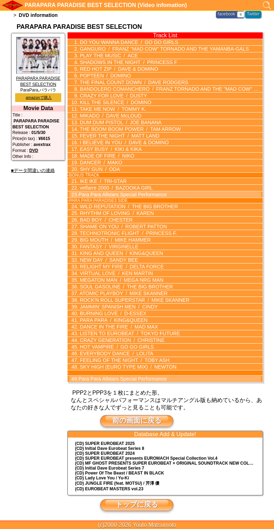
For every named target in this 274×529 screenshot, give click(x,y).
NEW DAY (107, 260)
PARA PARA (112, 320)
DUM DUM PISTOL (119, 122)
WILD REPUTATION (127, 206)
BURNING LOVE (111, 313)
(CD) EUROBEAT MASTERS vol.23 (109, 488)
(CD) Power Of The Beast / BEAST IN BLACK (119, 473)
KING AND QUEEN (119, 253)
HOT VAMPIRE (115, 347)
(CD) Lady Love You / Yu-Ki (102, 478)
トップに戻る (137, 504)
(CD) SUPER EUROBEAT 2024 (105, 453)
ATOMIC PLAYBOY (121, 293)
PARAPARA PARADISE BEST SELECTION (38, 78)
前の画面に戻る (136, 420)
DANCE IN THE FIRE (117, 327)
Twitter (253, 14)
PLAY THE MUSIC (107, 55)
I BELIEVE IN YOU (122, 142)
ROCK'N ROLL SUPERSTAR (132, 300)
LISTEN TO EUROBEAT (128, 333)
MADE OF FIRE (105, 156)
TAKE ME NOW (111, 109)
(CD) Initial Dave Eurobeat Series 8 (109, 448)
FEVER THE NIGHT (118, 136)
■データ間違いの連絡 (33, 170)
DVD (33, 150)
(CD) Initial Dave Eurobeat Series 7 (109, 468)
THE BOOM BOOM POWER (128, 129)
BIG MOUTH (113, 240)
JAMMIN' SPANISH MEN (117, 307)
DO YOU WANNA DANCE (127, 42)
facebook (227, 14)
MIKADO (109, 116)
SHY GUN (98, 169)
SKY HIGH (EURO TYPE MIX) (126, 367)
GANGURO (161, 49)
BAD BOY (104, 220)
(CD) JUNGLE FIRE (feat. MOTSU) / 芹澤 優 (117, 483)
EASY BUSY (109, 149)
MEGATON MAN (119, 280)
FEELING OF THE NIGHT (122, 360)
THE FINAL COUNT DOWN (132, 82)
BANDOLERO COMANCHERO (169, 89)
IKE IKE (101, 181)
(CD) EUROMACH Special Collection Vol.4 (146, 458)
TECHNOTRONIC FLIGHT (126, 233)
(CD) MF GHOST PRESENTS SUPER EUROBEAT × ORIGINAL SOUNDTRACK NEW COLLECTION (168, 463)
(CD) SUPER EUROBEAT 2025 (105, 443)
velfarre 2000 (114, 188)
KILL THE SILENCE (113, 102)
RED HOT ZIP (117, 69)
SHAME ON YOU (121, 226)
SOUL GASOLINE (124, 286)
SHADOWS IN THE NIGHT (126, 62)
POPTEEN (103, 75)
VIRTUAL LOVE (114, 273)
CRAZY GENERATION (120, 340)
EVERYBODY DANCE (115, 353)
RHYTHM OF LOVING (115, 213)
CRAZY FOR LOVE (111, 95)
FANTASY (107, 246)
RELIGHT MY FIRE (120, 266)
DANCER (99, 162)
